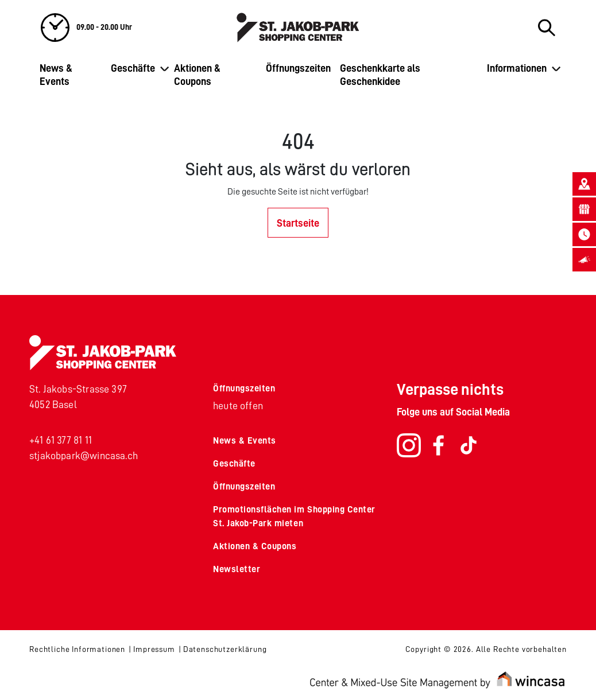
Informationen (517, 68)
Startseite (298, 223)
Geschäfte (133, 68)
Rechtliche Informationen (77, 649)
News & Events (56, 75)
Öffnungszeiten (298, 68)
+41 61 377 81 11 (60, 440)
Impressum (154, 649)
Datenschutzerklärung (225, 649)
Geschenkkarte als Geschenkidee (380, 75)
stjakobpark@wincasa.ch (83, 456)
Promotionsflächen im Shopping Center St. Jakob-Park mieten (294, 516)
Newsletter (236, 569)
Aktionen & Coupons (197, 75)
